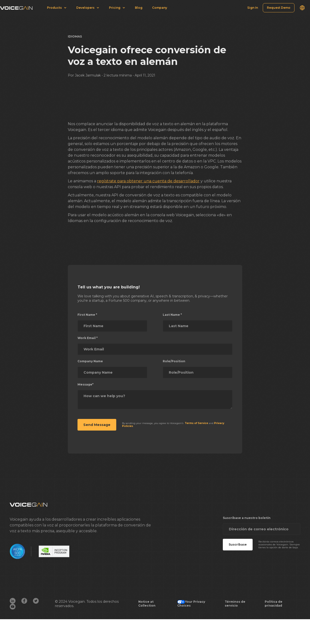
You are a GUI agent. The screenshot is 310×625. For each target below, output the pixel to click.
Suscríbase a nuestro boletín (247, 518)
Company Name (90, 361)
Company (159, 7)
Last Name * (172, 314)
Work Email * (88, 338)
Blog (138, 7)
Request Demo (278, 7)
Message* (85, 384)
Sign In (252, 7)
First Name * (87, 314)
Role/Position (174, 361)
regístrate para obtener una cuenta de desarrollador (148, 181)
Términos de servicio (235, 603)
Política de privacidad (273, 603)
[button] (302, 7)
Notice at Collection (146, 603)
